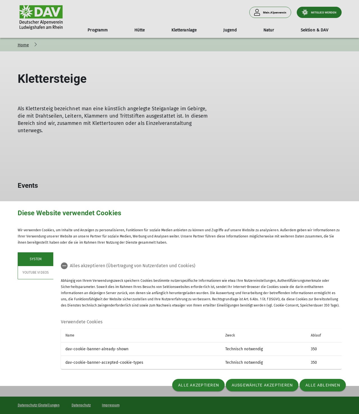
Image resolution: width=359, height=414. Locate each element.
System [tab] (35, 259)
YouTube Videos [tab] (35, 273)
